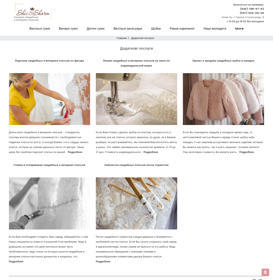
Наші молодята (215, 28)
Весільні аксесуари (128, 28)
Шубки (156, 28)
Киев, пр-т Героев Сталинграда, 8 (243, 17)
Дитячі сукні (95, 28)
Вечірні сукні (68, 28)
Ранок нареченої (182, 28)
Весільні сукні (40, 28)
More (239, 28)
